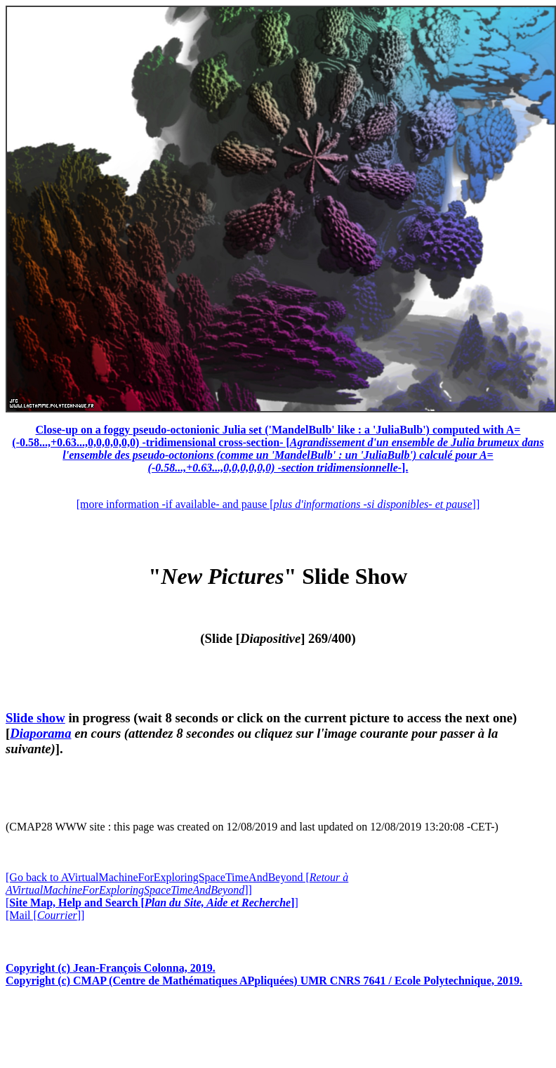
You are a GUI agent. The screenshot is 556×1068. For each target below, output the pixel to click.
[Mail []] (45, 915)
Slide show (35, 717)
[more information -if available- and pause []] (278, 504)
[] (152, 903)
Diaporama (40, 733)
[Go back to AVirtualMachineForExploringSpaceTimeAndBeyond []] (177, 883)
